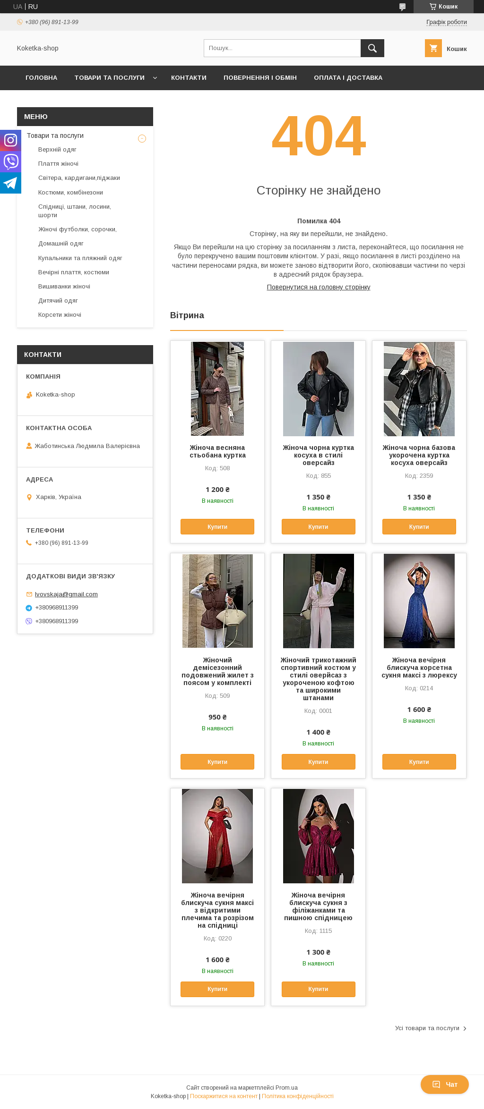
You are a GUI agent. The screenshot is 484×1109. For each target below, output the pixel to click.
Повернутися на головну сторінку (319, 287)
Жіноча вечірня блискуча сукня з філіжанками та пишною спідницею (318, 906)
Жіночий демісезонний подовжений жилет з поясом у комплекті (218, 671)
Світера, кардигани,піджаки (79, 177)
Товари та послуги (109, 77)
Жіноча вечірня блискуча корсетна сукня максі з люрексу (419, 667)
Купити (217, 527)
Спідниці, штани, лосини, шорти (74, 211)
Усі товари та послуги (427, 1028)
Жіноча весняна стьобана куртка (218, 451)
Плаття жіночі (58, 163)
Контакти (189, 77)
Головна (41, 77)
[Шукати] (372, 48)
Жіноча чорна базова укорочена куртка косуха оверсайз (419, 455)
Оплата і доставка (348, 77)
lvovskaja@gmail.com (66, 594)
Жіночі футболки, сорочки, (77, 229)
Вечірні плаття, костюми (73, 272)
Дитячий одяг (58, 300)
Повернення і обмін (260, 77)
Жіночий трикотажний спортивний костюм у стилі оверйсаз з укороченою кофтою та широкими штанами (318, 679)
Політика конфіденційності (298, 1096)
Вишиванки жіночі (64, 286)
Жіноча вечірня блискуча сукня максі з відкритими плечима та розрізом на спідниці (217, 910)
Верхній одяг (57, 149)
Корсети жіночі (59, 314)
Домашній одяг (61, 243)
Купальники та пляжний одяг (80, 258)
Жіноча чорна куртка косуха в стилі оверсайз (318, 455)
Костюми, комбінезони (70, 192)
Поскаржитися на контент (224, 1096)
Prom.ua (287, 1087)
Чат (445, 1084)
